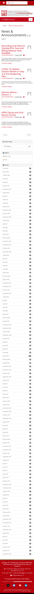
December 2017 (17, 446)
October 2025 (17, 175)
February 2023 (17, 238)
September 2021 (17, 293)
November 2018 (17, 411)
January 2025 (17, 186)
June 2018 (17, 425)
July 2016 (17, 498)
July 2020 (17, 342)
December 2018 (17, 408)
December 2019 (17, 366)
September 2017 (17, 457)
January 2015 (17, 550)
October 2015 (17, 526)
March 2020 (17, 356)
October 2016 (17, 491)
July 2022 (17, 259)
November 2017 (17, 450)
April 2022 (17, 269)
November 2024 (17, 189)
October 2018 (17, 415)
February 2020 (17, 359)
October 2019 (17, 373)
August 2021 (17, 297)
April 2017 (17, 474)
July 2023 (17, 224)
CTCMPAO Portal (7, 19)
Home (5, 26)
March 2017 (17, 477)
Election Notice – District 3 (10, 93)
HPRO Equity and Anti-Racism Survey (13, 113)
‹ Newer (5, 135)
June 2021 (17, 304)
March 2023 (17, 234)
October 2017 (17, 453)
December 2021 (17, 283)
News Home (7, 156)
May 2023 (17, 231)
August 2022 (17, 255)
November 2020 (17, 328)
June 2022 (17, 262)
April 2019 (17, 394)
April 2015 (17, 543)
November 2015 (17, 523)
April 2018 (17, 432)
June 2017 (17, 467)
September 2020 (17, 335)
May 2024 (17, 199)
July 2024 (17, 196)
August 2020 (17, 338)
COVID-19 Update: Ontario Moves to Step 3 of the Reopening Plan (13, 72)
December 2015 (17, 519)
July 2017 (17, 463)
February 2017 (17, 481)
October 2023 (17, 213)
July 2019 (17, 384)
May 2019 (17, 391)
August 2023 (17, 220)
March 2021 (17, 314)
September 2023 (17, 217)
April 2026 (17, 168)
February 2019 (17, 401)
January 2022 (17, 279)
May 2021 (17, 307)
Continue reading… (7, 63)
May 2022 (17, 265)
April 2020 (17, 352)
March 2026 (17, 172)
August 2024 (17, 193)
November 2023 (17, 210)
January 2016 (17, 516)
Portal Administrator (7, 55)
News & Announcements (16, 26)
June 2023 (17, 227)
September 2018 (17, 418)
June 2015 (17, 540)
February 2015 (17, 547)
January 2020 (17, 363)
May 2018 (17, 429)
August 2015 (17, 533)
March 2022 (17, 272)
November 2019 (17, 370)
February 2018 (17, 439)
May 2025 (17, 182)
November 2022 (17, 245)
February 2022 (17, 276)
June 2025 (17, 179)
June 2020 (17, 345)
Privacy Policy (24, 590)
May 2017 (17, 470)
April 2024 (17, 203)
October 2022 (17, 248)
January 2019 (17, 404)
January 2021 (17, 321)
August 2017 (17, 460)
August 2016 (17, 495)
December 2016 (17, 484)
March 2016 (17, 509)
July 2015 (17, 536)
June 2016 (17, 502)
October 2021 (17, 290)
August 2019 (17, 380)
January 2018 (17, 443)
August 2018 (17, 422)
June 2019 (17, 387)
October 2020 (17, 332)
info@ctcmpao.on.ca (18, 575)
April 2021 (17, 311)
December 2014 (17, 554)
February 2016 (17, 512)
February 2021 (17, 318)
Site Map (29, 590)
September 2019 (17, 377)
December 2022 (17, 241)
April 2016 (17, 505)
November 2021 (17, 286)
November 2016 (17, 488)
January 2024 (17, 206)
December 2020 (17, 325)
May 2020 (17, 349)
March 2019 (17, 397)
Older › (29, 135)
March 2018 (17, 436)
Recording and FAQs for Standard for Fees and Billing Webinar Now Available (13, 49)
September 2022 (17, 252)
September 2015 (17, 530)
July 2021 (17, 300)
